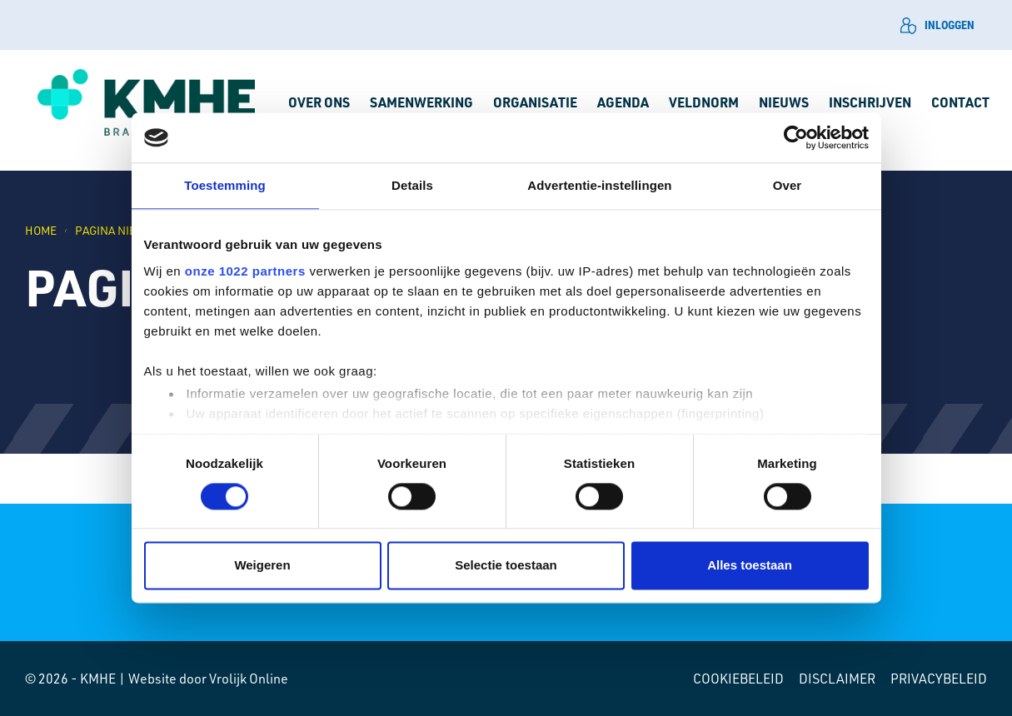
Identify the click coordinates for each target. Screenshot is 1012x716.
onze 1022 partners (245, 271)
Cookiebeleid (738, 678)
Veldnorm (704, 102)
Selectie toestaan (506, 566)
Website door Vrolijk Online (208, 678)
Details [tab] (412, 185)
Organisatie (535, 102)
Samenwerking (421, 102)
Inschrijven (870, 102)
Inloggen (937, 25)
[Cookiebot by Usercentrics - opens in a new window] (796, 137)
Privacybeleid (938, 678)
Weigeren (262, 566)
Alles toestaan (749, 566)
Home (41, 230)
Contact (960, 102)
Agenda (623, 102)
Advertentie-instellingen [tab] (599, 185)
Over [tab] (787, 185)
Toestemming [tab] (225, 185)
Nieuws (784, 102)
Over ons (319, 102)
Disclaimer (837, 678)
